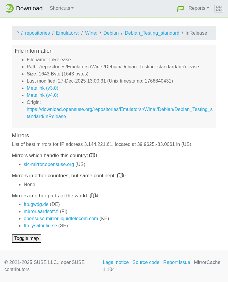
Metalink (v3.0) (42, 88)
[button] (180, 8)
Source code (145, 262)
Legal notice (116, 262)
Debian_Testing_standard (152, 33)
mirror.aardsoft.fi (41, 211)
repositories (37, 33)
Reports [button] (197, 8)
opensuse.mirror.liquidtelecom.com (61, 218)
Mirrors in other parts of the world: (51, 196)
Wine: (91, 33)
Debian (111, 33)
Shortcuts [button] (60, 8)
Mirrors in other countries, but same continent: (64, 175)
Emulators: (67, 33)
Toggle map (26, 238)
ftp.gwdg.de (36, 204)
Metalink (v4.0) (42, 95)
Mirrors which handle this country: (50, 155)
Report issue (176, 262)
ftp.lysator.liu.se (40, 225)
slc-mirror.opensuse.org (49, 164)
